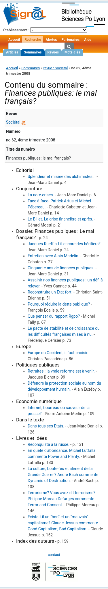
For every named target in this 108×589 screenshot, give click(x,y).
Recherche (32, 40)
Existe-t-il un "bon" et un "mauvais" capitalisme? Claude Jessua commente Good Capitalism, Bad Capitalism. (63, 523)
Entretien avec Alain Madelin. (53, 256)
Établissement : (16, 30)
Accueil (14, 40)
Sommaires (32, 52)
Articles (12, 52)
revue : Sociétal (55, 68)
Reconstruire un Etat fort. (50, 292)
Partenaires (71, 40)
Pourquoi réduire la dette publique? (59, 304)
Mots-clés (72, 52)
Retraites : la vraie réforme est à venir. (61, 371)
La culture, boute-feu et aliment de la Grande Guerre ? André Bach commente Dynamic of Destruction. (63, 474)
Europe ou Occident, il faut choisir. (58, 352)
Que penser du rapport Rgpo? (54, 316)
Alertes (51, 40)
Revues (53, 52)
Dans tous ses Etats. (46, 426)
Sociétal (13, 122)
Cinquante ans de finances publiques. (61, 268)
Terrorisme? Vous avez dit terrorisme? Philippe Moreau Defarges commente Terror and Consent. (61, 498)
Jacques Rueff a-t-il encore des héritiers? (64, 243)
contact (54, 554)
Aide (87, 40)
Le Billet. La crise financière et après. (60, 219)
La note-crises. (41, 195)
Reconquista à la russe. (48, 444)
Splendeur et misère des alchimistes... (62, 176)
